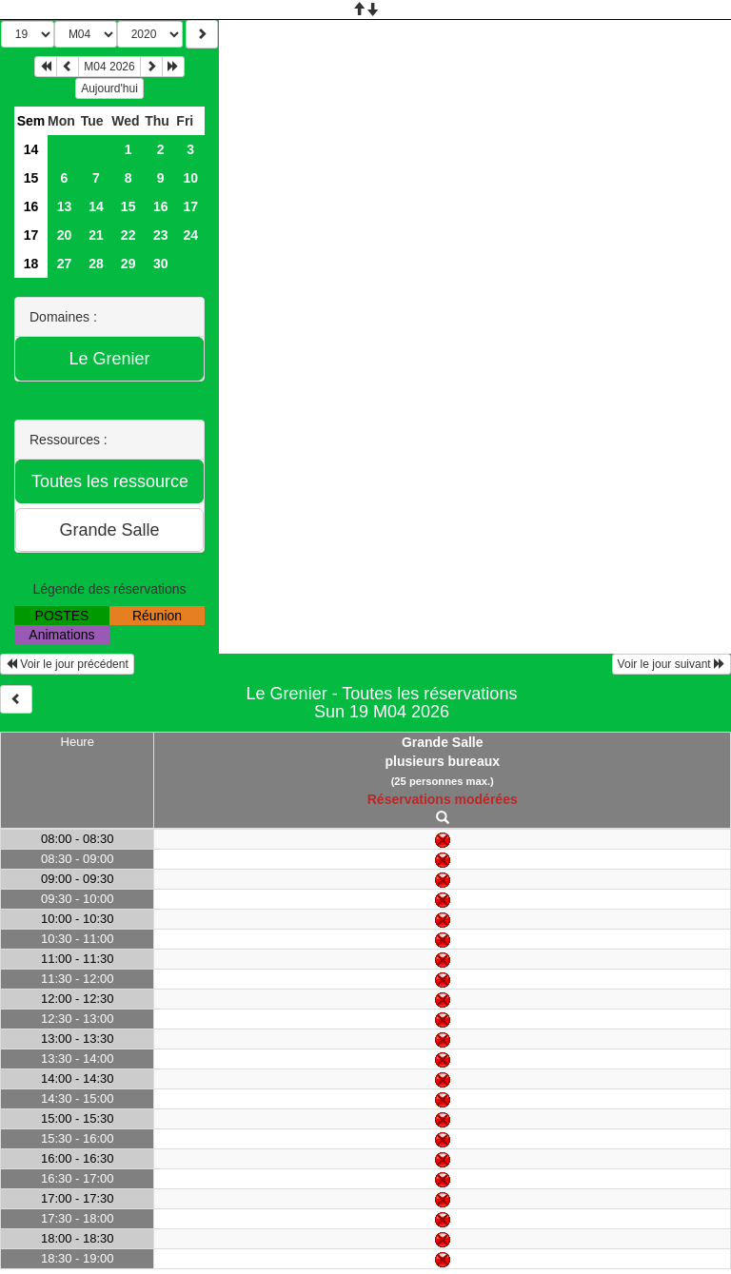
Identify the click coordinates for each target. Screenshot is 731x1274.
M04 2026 (109, 66)
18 (31, 263)
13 (64, 206)
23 (160, 235)
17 (190, 206)
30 (160, 263)
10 (190, 178)
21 (96, 235)
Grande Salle (443, 742)
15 (31, 178)
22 (128, 235)
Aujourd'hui (109, 88)
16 (31, 206)
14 (31, 149)
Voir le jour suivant (671, 664)
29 (128, 263)
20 (64, 235)
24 (190, 235)
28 (96, 263)
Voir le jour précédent (67, 664)
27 (64, 263)
